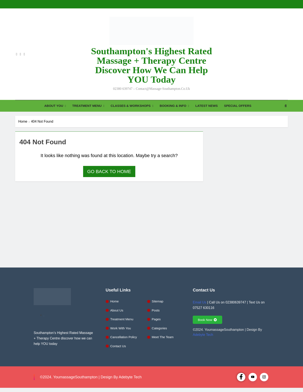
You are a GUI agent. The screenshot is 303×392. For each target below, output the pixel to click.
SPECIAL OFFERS (237, 105)
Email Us (199, 302)
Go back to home (109, 171)
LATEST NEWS (206, 105)
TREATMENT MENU (87, 105)
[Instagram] (264, 377)
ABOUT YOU (53, 105)
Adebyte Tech (203, 334)
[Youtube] (253, 377)
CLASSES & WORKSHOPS (131, 105)
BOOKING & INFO (173, 105)
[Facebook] (241, 377)
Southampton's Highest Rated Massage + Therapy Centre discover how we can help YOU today (151, 65)
